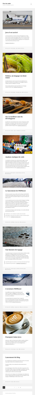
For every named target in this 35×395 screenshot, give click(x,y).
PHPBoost (13, 222)
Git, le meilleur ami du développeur (14, 118)
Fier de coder (7, 3)
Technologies (13, 48)
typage (25, 268)
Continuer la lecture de (10, 43)
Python (21, 92)
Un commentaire (21, 48)
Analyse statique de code (14, 157)
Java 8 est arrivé (11, 32)
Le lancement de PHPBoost (15, 191)
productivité (21, 268)
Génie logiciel (13, 172)
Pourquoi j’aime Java (13, 337)
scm (16, 130)
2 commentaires (23, 222)
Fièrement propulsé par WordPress (10, 393)
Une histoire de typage (13, 250)
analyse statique (18, 172)
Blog (12, 381)
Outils (12, 130)
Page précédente (4, 387)
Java (17, 48)
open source (18, 222)
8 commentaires (8, 269)
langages (18, 92)
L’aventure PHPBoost (13, 289)
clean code (23, 172)
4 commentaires (8, 173)
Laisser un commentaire (21, 130)
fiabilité (18, 268)
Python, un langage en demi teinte (15, 77)
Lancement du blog (12, 357)
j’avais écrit (7, 161)
